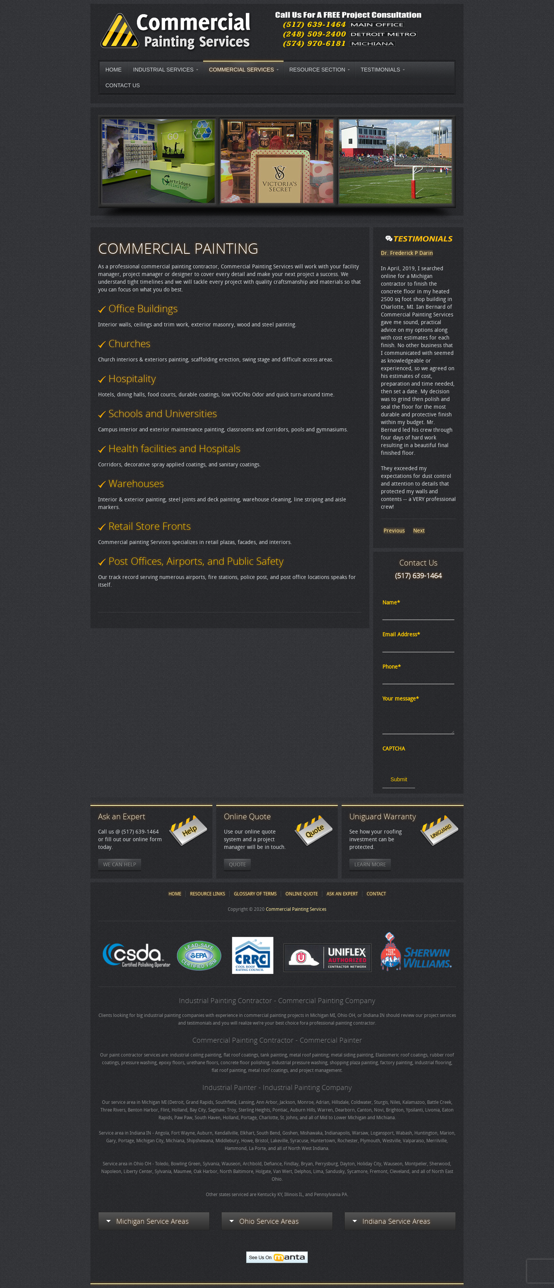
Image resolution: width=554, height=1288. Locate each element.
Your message (400, 699)
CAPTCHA (393, 749)
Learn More (370, 864)
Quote (237, 864)
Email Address (401, 634)
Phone (391, 667)
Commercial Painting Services (296, 909)
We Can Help (119, 864)
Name (391, 602)
